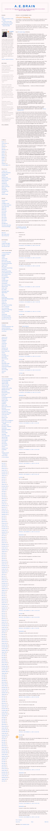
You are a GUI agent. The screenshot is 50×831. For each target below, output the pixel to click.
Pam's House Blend (5, 424)
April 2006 (4, 722)
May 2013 (3, 576)
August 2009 (4, 652)
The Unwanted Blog (5, 308)
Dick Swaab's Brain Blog (6, 261)
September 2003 (4, 777)
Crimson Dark (4, 343)
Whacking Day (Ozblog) (6, 315)
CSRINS (3, 257)
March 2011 (4, 618)
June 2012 (3, 593)
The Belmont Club (5, 191)
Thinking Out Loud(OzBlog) (7, 309)
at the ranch (27, 306)
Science (3, 158)
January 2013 (4, 581)
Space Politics (4, 217)
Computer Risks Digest (6, 243)
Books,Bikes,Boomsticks (6, 172)
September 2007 (4, 692)
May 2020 (3, 494)
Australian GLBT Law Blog (7, 388)
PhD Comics (4, 361)
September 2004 (4, 756)
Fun (2, 148)
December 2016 (4, 510)
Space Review (4, 218)
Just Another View (5, 411)
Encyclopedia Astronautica (6, 204)
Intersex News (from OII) (6, 406)
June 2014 (3, 555)
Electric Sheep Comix (5, 351)
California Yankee (5, 174)
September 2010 (4, 629)
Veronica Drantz (4, 455)
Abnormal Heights (5, 381)
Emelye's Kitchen (5, 400)
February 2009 (4, 662)
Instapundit (4, 175)
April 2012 (4, 597)
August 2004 (4, 758)
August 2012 (4, 590)
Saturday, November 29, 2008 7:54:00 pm (29, 301)
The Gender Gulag (21, 31)
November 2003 (4, 773)
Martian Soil (4, 209)
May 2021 (3, 480)
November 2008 (4, 668)
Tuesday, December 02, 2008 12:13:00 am (29, 769)
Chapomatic (4, 324)
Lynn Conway (4, 415)
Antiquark (3, 201)
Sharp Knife (4, 188)
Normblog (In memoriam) (6, 178)
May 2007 (3, 699)
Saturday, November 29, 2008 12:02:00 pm (30, 257)
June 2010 (3, 634)
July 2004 (3, 759)
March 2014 (4, 560)
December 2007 (4, 687)
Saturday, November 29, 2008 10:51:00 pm (30, 392)
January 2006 (4, 728)
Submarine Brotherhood (6, 328)
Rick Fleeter (4, 214)
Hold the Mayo (4, 269)
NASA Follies (4, 211)
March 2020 (4, 498)
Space (3, 161)
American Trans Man (5, 384)
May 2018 (3, 502)
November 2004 (4, 752)
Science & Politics (5, 185)
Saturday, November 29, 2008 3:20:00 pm (29, 286)
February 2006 (4, 726)
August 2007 (4, 694)
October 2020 (4, 487)
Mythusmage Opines (5, 291)
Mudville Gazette (5, 177)
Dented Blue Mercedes (6, 392)
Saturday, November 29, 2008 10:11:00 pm (29, 311)
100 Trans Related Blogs (6, 380)
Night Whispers (4, 292)
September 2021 (4, 473)
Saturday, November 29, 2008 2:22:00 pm (29, 265)
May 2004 (3, 763)
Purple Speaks (4, 428)
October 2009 (4, 648)
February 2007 (4, 705)
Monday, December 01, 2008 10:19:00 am (29, 531)
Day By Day (4, 344)
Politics (3, 154)
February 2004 (4, 768)
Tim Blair (3, 192)
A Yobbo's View (4, 171)
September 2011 (4, 607)
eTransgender (4, 401)
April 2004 (4, 765)
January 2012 (4, 602)
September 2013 (4, 570)
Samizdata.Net (4, 183)
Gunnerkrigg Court (5, 355)
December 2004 (4, 750)
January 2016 (4, 525)
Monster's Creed (4, 417)
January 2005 (4, 749)
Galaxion (3, 352)
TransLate (3, 446)
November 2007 (4, 689)
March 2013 (4, 577)
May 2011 (3, 615)
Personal (3, 152)
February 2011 (4, 620)
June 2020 (3, 493)
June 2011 (3, 613)
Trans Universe (4, 443)
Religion (3, 157)
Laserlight (3, 278)
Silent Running (4, 189)
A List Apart (4, 241)
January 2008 (4, 685)
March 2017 (4, 507)
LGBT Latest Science (5, 414)
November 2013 (4, 567)
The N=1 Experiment (5, 306)
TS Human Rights (23, 228)
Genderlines (4, 403)
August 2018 (4, 500)
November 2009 (4, 646)
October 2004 (4, 754)
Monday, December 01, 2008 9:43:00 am (29, 474)
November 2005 (4, 731)
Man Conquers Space (5, 234)
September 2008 (4, 671)
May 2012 (3, 595)
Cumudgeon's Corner (5, 203)
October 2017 (4, 503)
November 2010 (4, 625)
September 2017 (4, 505)
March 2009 (4, 660)
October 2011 (4, 606)
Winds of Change (5, 194)
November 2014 (4, 546)
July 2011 (3, 611)
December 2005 (4, 729)
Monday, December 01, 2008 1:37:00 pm (29, 628)
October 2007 (4, 690)
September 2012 (4, 588)
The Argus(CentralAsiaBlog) (7, 304)
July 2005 (3, 738)
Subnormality (4, 368)
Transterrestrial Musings (6, 226)
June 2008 (3, 676)
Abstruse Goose (4, 337)
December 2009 (4, 645)
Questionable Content (5, 363)
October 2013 (4, 569)
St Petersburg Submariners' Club (7, 326)
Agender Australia (5, 383)
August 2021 (4, 475)
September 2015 (4, 532)
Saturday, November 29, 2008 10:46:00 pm (30, 370)
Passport (3, 151)
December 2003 (4, 772)
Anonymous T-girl (5, 386)
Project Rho (4, 212)
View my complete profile (7, 59)
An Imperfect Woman (5, 254)
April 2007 (4, 701)
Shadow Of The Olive (5, 186)
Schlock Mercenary (5, 365)
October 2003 (4, 775)
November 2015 (4, 528)
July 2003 (3, 780)
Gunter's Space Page (5, 206)
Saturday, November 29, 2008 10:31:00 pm (30, 356)
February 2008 (4, 683)
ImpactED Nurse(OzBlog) (6, 271)
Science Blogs (4, 300)
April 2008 (4, 680)
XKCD (3, 372)
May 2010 (3, 636)
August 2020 (4, 489)
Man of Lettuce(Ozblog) (6, 284)
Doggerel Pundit (5, 264)
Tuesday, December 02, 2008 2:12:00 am (29, 816)
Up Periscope (4, 331)
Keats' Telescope (5, 275)
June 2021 (3, 479)
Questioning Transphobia (6, 429)
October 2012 (4, 586)
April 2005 (4, 743)
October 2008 (4, 669)
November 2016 (4, 512)
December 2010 (4, 623)
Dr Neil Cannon (4, 394)
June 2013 (3, 574)
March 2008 (4, 682)
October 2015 (4, 530)
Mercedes (20, 734)
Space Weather (4, 220)
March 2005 (4, 745)
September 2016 (4, 514)
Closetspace (4, 341)
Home (32, 821)
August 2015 (4, 533)
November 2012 (4, 585)
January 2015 (4, 542)
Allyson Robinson (25, 326)
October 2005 (4, 733)
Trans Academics (5, 440)
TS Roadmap (4, 449)
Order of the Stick (5, 358)
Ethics (3, 144)
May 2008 (3, 678)
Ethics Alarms (4, 266)
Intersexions (4, 408)
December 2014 (4, 544)
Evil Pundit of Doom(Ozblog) (7, 267)
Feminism (3, 146)
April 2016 (4, 519)
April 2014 (4, 558)
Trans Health (4, 441)
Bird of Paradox (4, 391)
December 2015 (4, 526)
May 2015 (3, 537)
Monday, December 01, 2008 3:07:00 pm (29, 697)
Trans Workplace (5, 445)
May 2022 (3, 463)
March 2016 (4, 521)
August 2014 (4, 551)
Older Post (46, 821)
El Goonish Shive (5, 349)
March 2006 (4, 724)
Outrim (3, 360)
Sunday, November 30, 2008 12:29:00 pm (29, 449)
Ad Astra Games (5, 200)
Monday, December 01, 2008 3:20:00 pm (29, 731)
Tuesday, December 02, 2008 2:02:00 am (29, 803)
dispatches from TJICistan (6, 318)
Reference (3, 155)
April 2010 (4, 637)
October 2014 (4, 547)
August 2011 (4, 609)
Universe (3, 312)
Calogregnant (4, 340)
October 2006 (4, 712)
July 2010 (3, 632)
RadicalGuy (4, 431)
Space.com (4, 221)
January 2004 (4, 770)
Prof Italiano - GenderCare (6, 426)
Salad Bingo (4, 434)
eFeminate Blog (4, 398)
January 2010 (4, 643)
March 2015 (4, 540)
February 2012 (4, 600)
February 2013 (4, 579)
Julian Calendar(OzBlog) (6, 274)
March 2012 (4, 599)
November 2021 (4, 472)
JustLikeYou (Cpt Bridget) (6, 412)
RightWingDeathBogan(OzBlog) (7, 298)
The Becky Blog (4, 438)
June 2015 (3, 535)
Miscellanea (4, 149)
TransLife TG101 (5, 448)
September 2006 (4, 713)
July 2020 (3, 491)
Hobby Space (4, 208)
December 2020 (4, 486)
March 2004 (4, 766)
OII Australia (4, 419)
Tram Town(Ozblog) (5, 311)
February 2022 (4, 468)
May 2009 (3, 657)
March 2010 (4, 639)
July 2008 (3, 675)
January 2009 (4, 664)
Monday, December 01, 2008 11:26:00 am (29, 610)
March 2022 (4, 466)
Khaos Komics (4, 357)
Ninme (3, 294)
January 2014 (4, 563)
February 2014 (4, 562)
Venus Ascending (5, 369)
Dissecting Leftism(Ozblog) (7, 263)
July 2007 (3, 696)
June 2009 (3, 655)
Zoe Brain (20, 314)
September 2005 (4, 735)
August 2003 (4, 779)
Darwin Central (4, 260)
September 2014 (4, 549)
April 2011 (3, 616)
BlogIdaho (3, 255)
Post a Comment (19, 819)
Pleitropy (3, 295)
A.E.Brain (25, 6)
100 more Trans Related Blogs (7, 378)
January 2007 (4, 706)
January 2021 (4, 484)
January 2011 (4, 622)
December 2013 (4, 565)
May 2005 (3, 742)
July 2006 (3, 717)
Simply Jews (4, 301)
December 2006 (4, 708)
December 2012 (4, 583)
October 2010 (4, 627)
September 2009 (4, 650)
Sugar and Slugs (4, 437)
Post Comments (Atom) (25, 824)
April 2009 (4, 659)
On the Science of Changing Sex (7, 420)
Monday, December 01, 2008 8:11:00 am (29, 463)
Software (3, 160)
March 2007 (4, 703)
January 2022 (4, 470)
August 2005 (4, 736)
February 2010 (4, 641)
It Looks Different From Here (7, 272)
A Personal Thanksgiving (23, 17)
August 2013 (4, 572)
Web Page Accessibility (6, 244)
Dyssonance (4, 395)
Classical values (4, 258)
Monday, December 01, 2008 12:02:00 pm (29, 617)
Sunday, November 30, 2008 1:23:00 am (29, 423)
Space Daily (4, 215)
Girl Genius (4, 354)
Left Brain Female (5, 280)
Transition (3, 163)
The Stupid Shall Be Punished (7, 329)
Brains (3, 141)
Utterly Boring (4, 314)
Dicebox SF (4, 346)
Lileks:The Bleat (5, 281)
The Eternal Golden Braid (6, 225)
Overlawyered (4, 181)
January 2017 (4, 509)
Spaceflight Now (5, 223)
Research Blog (4, 297)
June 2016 (3, 516)
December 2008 (4, 666)
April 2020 (4, 496)
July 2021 (3, 477)
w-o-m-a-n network (5, 457)
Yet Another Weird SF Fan (6, 317)
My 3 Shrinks (4, 289)
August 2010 (4, 630)
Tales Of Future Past (5, 235)
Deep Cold (3, 232)
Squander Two (4, 303)
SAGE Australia (4, 432)
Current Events (4, 143)
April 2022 (4, 464)
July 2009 (3, 653)
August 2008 (4, 673)
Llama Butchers (4, 283)
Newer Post (18, 821)
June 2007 (3, 698)
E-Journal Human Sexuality (7, 397)
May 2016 (3, 517)
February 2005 (4, 747)
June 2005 (3, 740)
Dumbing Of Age (5, 348)
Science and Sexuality (6, 435)
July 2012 (3, 592)
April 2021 (4, 482)
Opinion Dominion (5, 180)
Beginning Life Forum (6, 389)
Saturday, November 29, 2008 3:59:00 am (29, 245)
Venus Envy (4, 371)
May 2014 (3, 556)
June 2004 (3, 761)
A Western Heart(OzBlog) (6, 252)
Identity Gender (4, 405)
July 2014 (3, 553)
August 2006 (4, 715)
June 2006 (3, 719)
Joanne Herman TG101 (6, 409)
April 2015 (4, 539)
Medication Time (5, 286)
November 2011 (4, 604)
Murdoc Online (4, 288)
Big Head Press (4, 338)
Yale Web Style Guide (6, 246)
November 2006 (4, 710)
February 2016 (4, 523)
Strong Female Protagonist (6, 366)
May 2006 (3, 720)
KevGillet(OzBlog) (5, 277)
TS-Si (3, 451)
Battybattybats (21, 395)
